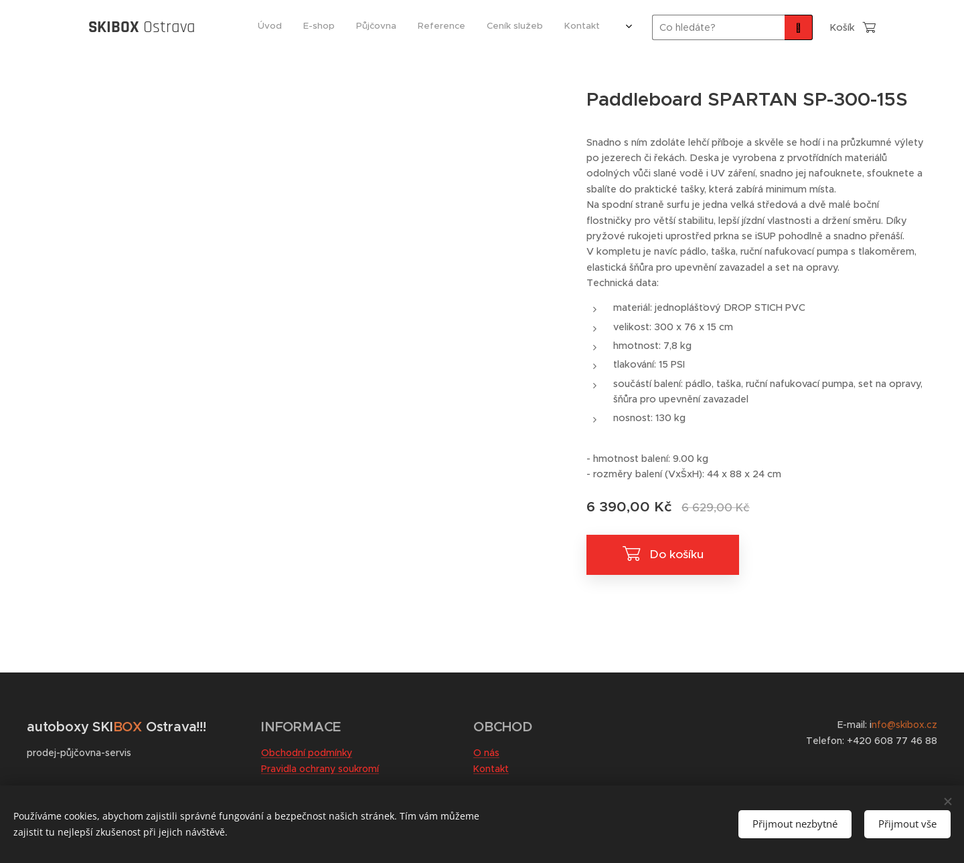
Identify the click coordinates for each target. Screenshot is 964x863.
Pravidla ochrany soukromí (320, 769)
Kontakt (491, 769)
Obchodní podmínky (306, 753)
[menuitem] (460, 27)
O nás (486, 753)
